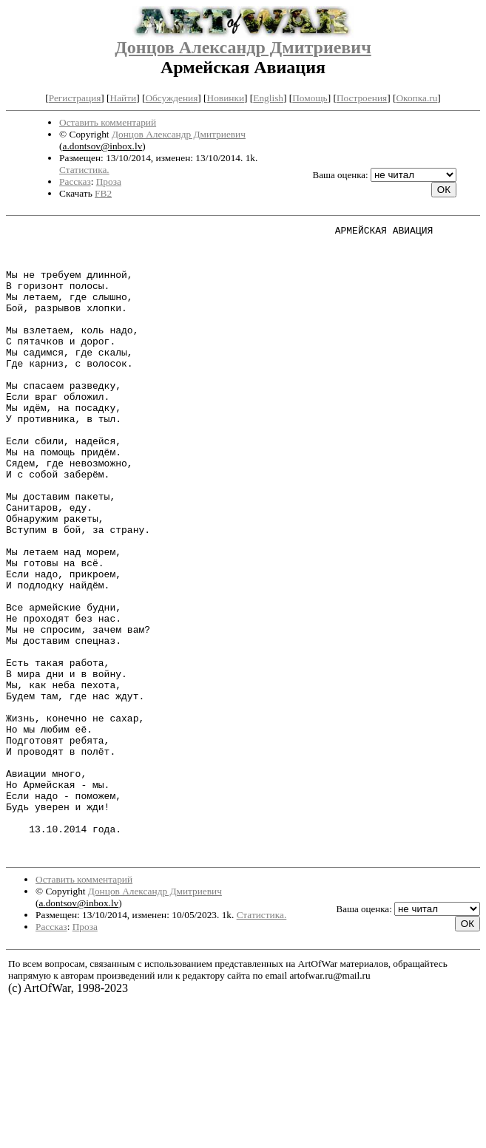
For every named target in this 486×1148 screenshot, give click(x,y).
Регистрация (75, 97)
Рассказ (75, 181)
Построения (362, 97)
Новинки (225, 97)
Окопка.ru (416, 97)
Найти (123, 97)
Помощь (309, 97)
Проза (108, 181)
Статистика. (84, 169)
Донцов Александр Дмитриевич (243, 47)
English (268, 97)
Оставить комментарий (107, 122)
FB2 (103, 193)
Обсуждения (171, 97)
